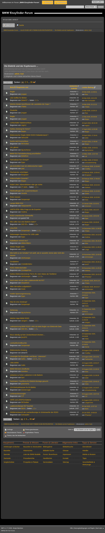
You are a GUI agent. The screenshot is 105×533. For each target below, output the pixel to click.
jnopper (24, 94)
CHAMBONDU (26, 264)
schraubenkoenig (90, 162)
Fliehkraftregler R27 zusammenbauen (24, 191)
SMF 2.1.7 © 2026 (6, 528)
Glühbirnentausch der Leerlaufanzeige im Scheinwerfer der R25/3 (34, 412)
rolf (86, 156)
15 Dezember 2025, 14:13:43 (91, 234)
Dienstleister (87, 447)
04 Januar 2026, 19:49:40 (90, 222)
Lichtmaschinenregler (18, 394)
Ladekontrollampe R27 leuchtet (21, 406)
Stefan (87, 193)
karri (22, 377)
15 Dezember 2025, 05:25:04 (91, 241)
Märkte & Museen (88, 454)
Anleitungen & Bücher (12, 447)
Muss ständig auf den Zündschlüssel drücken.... (27, 335)
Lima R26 (13, 228)
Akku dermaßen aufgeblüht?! (20, 286)
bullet (86, 378)
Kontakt (65, 458)
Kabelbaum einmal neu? (19, 241)
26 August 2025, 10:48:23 (90, 350)
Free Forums (11, 530)
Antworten (74, 86)
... (29, 82)
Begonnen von (22, 87)
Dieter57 (24, 100)
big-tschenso (25, 150)
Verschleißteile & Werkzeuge (88, 463)
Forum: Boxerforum (50, 454)
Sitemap (66, 462)
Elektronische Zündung (18, 350)
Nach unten (8, 82)
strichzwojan (25, 258)
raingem (24, 321)
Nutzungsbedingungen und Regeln (84, 528)
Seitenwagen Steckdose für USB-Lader (24, 234)
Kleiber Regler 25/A (17, 247)
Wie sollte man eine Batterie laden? (23, 222)
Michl (23, 408)
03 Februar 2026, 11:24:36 (91, 191)
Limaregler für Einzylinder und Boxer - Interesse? (28, 356)
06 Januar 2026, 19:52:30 (90, 216)
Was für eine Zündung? (18, 302)
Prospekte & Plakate (30, 462)
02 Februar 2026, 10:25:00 (91, 197)
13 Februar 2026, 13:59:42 (91, 172)
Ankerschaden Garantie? (19, 178)
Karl (90, 30)
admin (86, 30)
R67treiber (25, 144)
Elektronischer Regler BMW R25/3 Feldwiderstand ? (29, 135)
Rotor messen (15, 197)
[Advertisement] (52, 49)
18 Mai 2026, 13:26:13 (89, 110)
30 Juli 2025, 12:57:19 (89, 406)
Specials (7, 454)
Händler (85, 450)
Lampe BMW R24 (16, 203)
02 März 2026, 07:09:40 (90, 160)
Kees (86, 200)
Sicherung (13, 310)
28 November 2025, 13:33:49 (91, 254)
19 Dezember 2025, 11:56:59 (91, 228)
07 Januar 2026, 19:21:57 (90, 210)
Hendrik (24, 193)
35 (31, 82)
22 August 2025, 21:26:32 (90, 369)
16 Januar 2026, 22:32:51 (90, 203)
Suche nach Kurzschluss (19, 141)
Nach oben (7, 419)
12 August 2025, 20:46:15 (90, 381)
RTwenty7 (88, 277)
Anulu (23, 289)
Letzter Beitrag (89, 87)
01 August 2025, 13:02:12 (90, 400)
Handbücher (47, 458)
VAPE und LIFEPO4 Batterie (20, 400)
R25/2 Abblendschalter (18, 268)
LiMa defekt (14, 363)
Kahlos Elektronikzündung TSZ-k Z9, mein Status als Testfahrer (33, 274)
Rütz (86, 94)
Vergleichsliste (9, 462)
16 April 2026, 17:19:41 (89, 135)
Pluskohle (13, 110)
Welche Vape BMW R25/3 (19, 318)
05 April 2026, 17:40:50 (89, 141)
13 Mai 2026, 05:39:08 (89, 117)
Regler (12, 92)
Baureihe (7, 450)
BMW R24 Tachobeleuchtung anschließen (25, 153)
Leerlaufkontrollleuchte (18, 343)
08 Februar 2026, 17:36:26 (91, 178)
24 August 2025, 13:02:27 (90, 363)
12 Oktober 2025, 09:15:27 (91, 287)
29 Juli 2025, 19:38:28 (89, 412)
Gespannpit (25, 199)
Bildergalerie (47, 447)
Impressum (67, 454)
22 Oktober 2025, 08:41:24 (91, 280)
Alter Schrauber (90, 100)
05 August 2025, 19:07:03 (90, 394)
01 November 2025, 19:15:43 (91, 274)
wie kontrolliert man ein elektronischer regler (26, 166)
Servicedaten (48, 462)
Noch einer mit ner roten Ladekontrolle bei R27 (27, 280)
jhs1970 (24, 337)
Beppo (87, 119)
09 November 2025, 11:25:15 (91, 268)
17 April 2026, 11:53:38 (89, 129)
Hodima (24, 212)
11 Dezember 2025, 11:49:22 (91, 247)
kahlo (86, 138)
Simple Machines (18, 528)
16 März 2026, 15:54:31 (90, 148)
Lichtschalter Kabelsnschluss (20, 123)
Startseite (7, 458)
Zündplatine (14, 262)
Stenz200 (24, 137)
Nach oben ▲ (100, 528)
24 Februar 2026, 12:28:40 (91, 166)
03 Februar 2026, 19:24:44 (91, 185)
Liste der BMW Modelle (31, 454)
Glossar (66, 450)
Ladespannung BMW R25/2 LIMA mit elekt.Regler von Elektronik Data (35, 326)
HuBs (23, 365)
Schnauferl (25, 415)
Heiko (87, 306)
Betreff (12, 87)
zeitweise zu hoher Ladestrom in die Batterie (26, 375)
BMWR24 (24, 156)
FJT (22, 396)
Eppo (23, 162)
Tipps (84, 458)
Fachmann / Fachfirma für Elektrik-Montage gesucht (29, 381)
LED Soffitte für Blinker (18, 98)
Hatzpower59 (26, 206)
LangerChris (89, 402)
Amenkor (24, 371)
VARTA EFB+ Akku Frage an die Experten (25, 209)
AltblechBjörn (26, 243)
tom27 (87, 264)
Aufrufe (74, 88)
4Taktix (23, 106)
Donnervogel (25, 390)
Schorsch (88, 206)
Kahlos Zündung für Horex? (20, 129)
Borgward (24, 175)
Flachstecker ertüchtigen (19, 172)
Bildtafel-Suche (48, 450)
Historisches (27, 450)
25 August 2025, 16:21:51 (90, 357)
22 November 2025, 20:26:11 (91, 262)
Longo (23, 249)
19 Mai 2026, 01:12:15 (89, 104)
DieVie (87, 347)
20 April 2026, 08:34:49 (89, 123)
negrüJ (23, 125)
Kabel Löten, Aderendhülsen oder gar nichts (26, 184)
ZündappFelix (26, 270)
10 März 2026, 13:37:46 (90, 154)
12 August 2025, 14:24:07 (90, 388)
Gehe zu (70, 429)
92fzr (86, 243)
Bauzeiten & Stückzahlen (32, 447)
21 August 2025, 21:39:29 (90, 375)
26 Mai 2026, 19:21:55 (89, 98)
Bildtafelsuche (68, 447)
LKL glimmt (14, 147)
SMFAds (3, 530)
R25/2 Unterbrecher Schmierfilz (21, 216)
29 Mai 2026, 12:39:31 (89, 92)
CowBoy (87, 169)
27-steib (24, 187)
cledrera (87, 187)
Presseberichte (28, 458)
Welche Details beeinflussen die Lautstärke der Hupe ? (30, 104)
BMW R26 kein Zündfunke (19, 369)
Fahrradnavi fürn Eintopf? (19, 160)
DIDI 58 (24, 224)
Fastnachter (89, 359)
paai (22, 168)
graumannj (25, 384)
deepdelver (25, 283)
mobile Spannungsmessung (20, 294)
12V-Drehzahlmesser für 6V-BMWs (23, 387)
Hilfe (71, 528)
